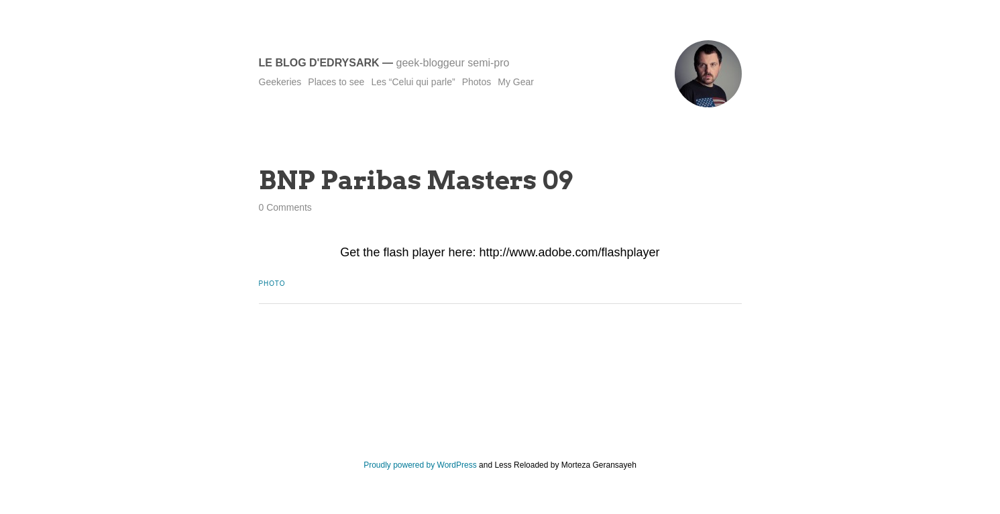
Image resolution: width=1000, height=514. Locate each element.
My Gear (516, 81)
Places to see (336, 81)
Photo (272, 283)
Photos (477, 81)
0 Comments (285, 207)
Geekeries (280, 81)
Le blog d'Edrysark (319, 62)
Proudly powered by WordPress (420, 465)
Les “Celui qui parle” (413, 81)
